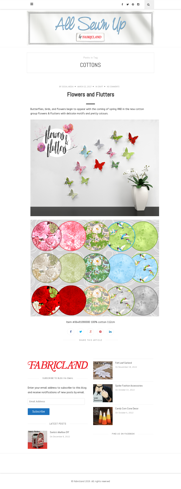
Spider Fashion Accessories (129, 385)
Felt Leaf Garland (123, 362)
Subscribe (38, 411)
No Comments (113, 86)
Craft (100, 86)
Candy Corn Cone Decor (126, 408)
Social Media (68, 86)
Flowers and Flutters (90, 94)
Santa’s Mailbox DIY (59, 432)
